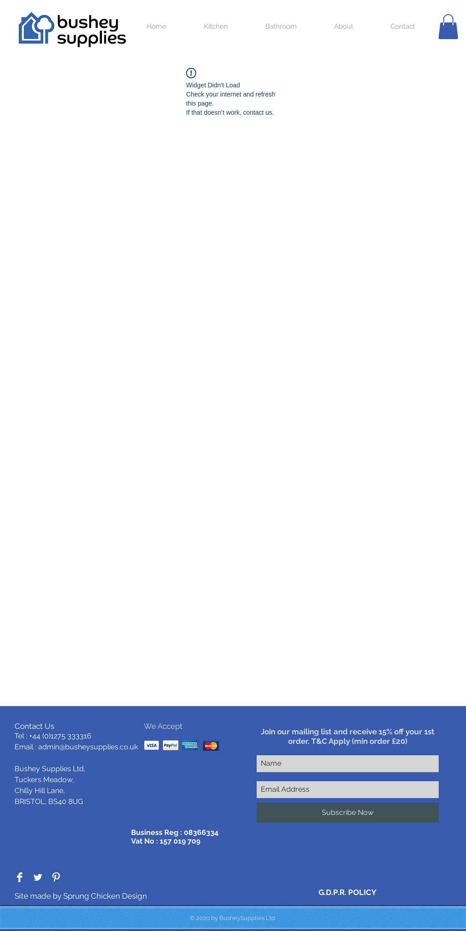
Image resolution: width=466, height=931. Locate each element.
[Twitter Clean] (38, 877)
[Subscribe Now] (348, 813)
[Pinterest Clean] (56, 877)
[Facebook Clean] (20, 877)
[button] (448, 26)
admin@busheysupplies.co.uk (88, 747)
